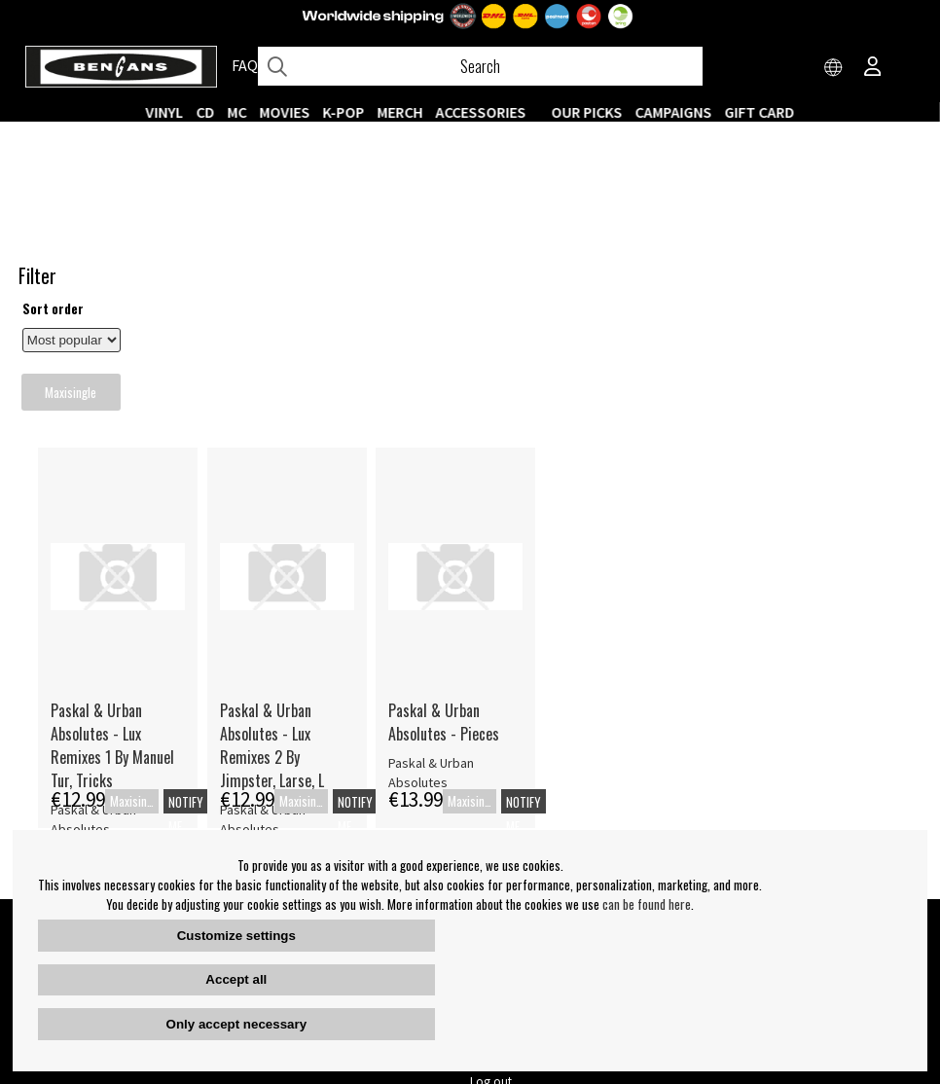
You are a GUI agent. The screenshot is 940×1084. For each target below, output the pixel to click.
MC (237, 112)
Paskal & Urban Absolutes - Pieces (656, 541)
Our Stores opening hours (537, 803)
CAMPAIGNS (673, 112)
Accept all (236, 979)
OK (905, 812)
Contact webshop (516, 827)
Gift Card (760, 112)
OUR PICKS (587, 112)
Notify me (399, 633)
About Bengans (284, 803)
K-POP (344, 112)
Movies (285, 112)
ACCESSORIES (481, 112)
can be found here (646, 904)
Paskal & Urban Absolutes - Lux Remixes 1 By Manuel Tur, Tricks (326, 564)
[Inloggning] (873, 68)
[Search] (480, 66)
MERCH (400, 112)
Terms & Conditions (296, 827)
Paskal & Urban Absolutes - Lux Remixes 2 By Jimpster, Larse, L (485, 564)
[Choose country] (833, 68)
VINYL (165, 112)
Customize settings (236, 935)
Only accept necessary (236, 1024)
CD (206, 112)
